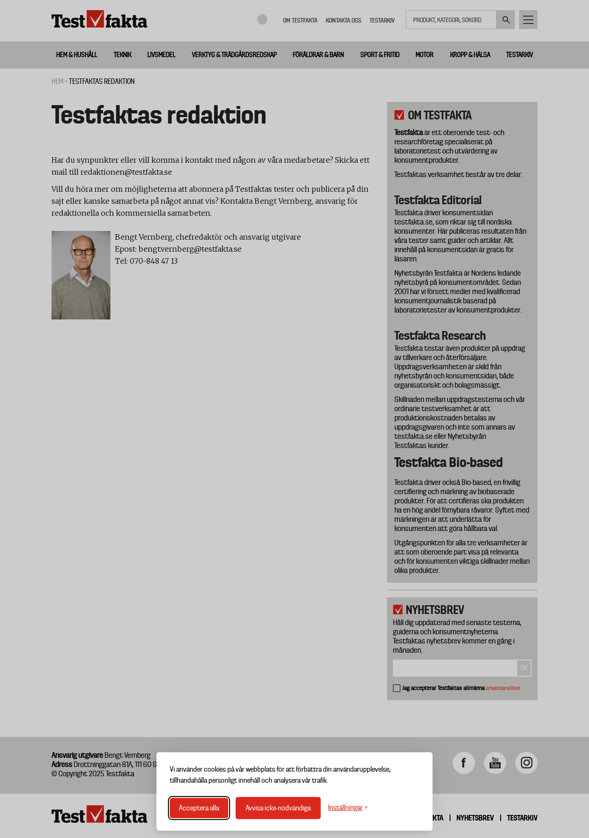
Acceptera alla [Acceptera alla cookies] (199, 808)
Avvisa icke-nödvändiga (278, 808)
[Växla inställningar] (348, 808)
